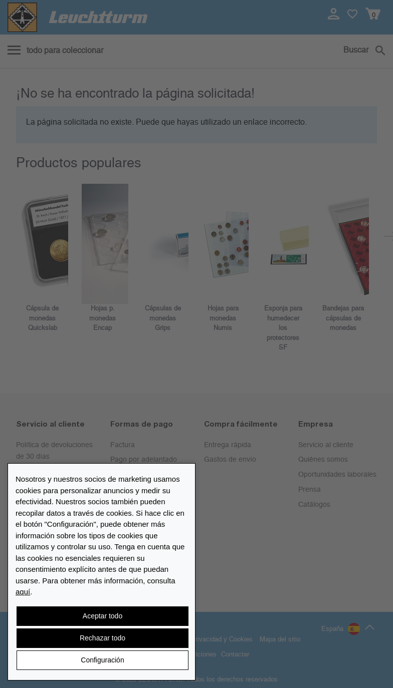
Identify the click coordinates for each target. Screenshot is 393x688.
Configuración (102, 660)
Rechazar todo (102, 638)
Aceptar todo (102, 616)
